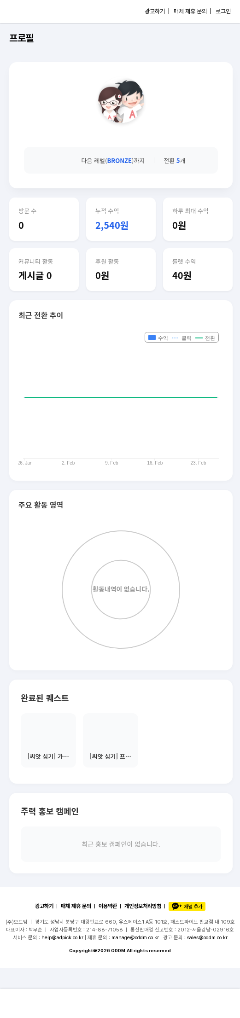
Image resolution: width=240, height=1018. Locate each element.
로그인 (223, 11)
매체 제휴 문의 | (192, 11)
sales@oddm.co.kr (207, 937)
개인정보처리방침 (142, 906)
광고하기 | (157, 11)
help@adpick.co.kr (62, 937)
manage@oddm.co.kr (135, 937)
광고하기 (44, 906)
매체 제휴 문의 (76, 906)
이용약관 (108, 906)
